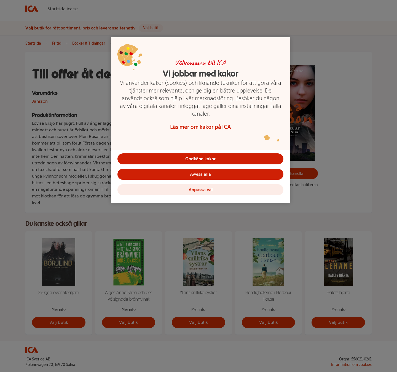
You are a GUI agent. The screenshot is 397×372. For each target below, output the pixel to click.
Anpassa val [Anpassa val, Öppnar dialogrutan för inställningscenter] (201, 189)
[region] (200, 120)
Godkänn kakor (200, 158)
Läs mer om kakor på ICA (200, 127)
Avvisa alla (200, 174)
